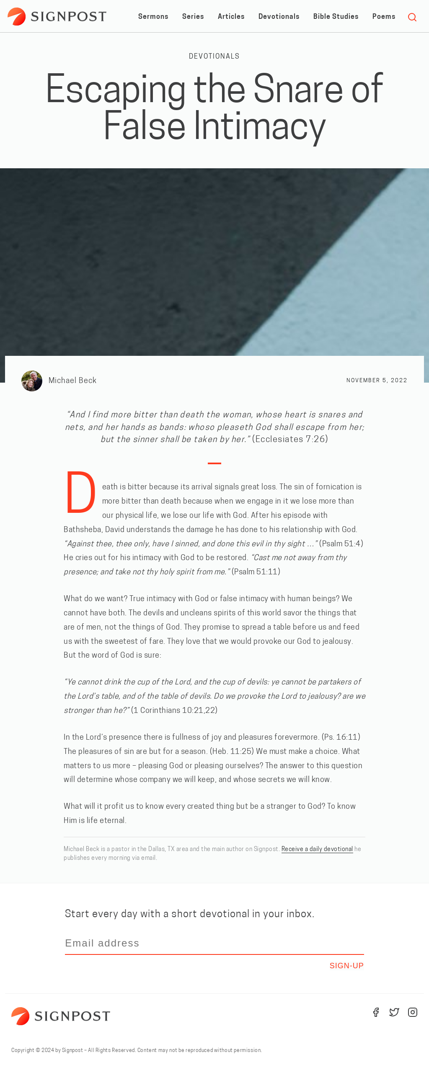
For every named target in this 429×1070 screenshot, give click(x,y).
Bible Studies (336, 17)
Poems (383, 17)
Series (193, 17)
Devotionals (279, 17)
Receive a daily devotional (317, 849)
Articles (231, 17)
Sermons (153, 17)
